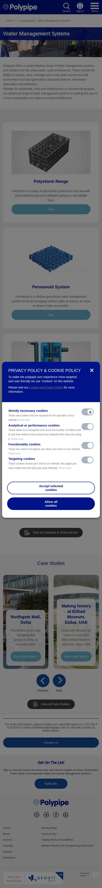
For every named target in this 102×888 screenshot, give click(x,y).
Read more (24, 419)
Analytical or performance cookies (44, 432)
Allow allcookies (51, 503)
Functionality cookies (44, 448)
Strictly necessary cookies (41, 415)
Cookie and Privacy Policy (46, 387)
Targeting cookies (42, 463)
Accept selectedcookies (51, 488)
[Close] (92, 370)
